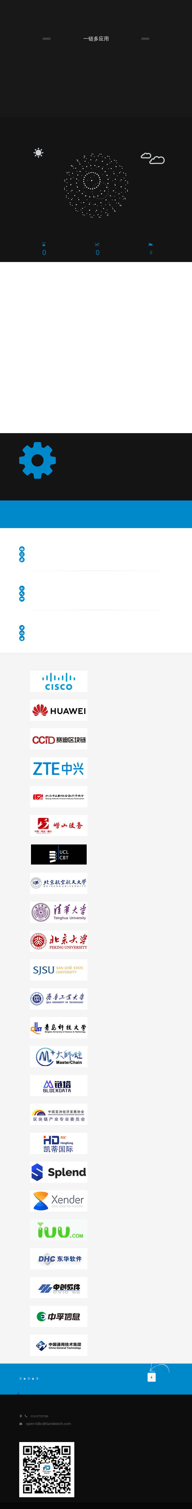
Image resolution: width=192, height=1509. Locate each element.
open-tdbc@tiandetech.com (48, 1423)
